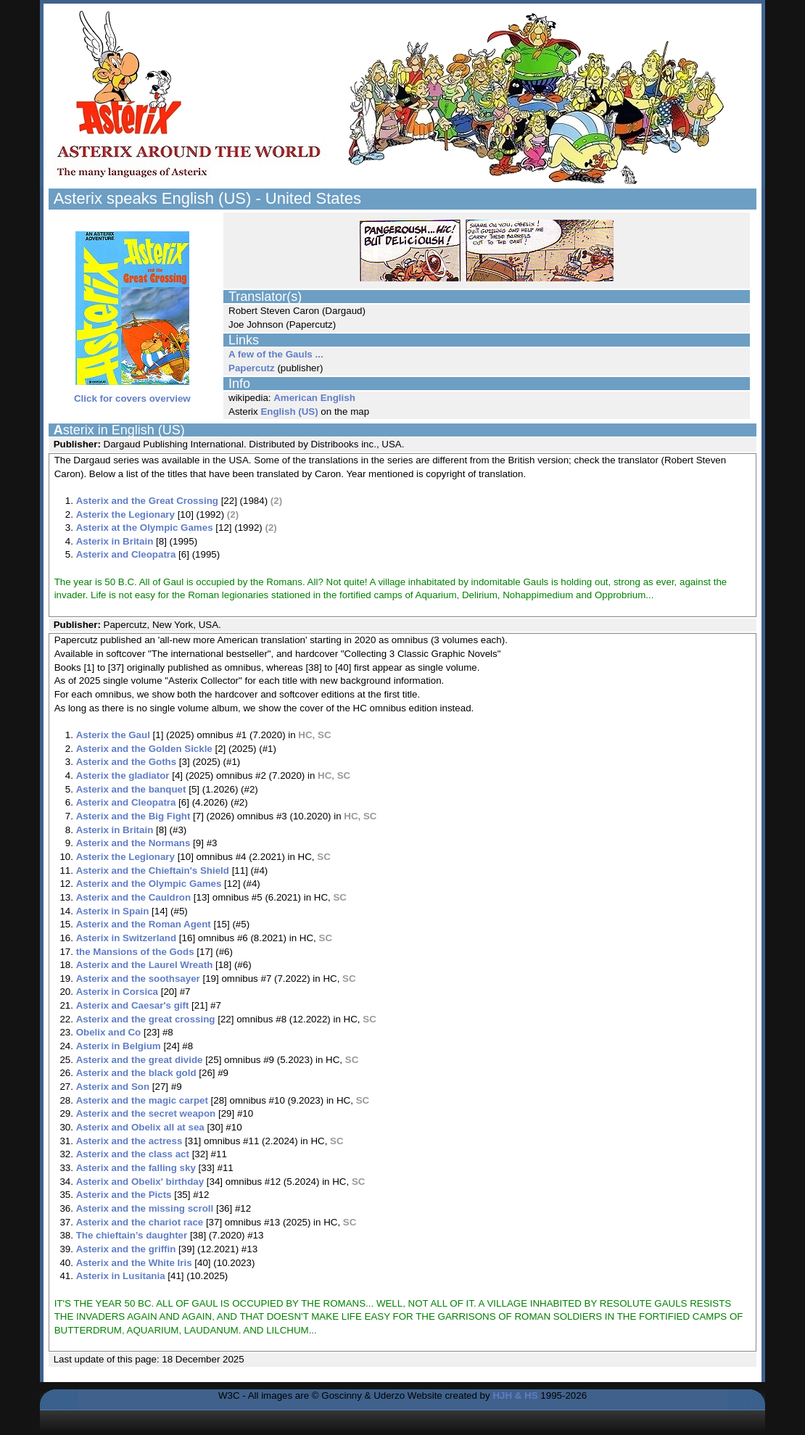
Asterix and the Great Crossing (147, 500)
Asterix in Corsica (117, 991)
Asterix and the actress (129, 1141)
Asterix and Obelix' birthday (140, 1181)
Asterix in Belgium (118, 1046)
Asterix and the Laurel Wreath (144, 964)
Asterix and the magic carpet (142, 1100)
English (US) (289, 411)
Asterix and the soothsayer (138, 978)
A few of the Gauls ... (275, 354)
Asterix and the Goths (126, 761)
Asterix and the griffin (126, 1249)
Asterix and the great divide (139, 1059)
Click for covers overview (132, 394)
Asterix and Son (112, 1086)
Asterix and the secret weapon (146, 1113)
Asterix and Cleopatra (126, 554)
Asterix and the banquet (131, 789)
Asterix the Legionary (125, 514)
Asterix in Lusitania (120, 1275)
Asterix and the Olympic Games (149, 883)
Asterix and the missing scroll (145, 1208)
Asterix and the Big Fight (133, 816)
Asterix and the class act (132, 1154)
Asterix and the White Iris (134, 1262)
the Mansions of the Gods (135, 951)
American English (314, 397)
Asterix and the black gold (136, 1072)
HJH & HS (514, 1395)
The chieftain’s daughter (132, 1235)
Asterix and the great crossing (145, 1019)
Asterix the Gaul (113, 734)
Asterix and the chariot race (140, 1222)
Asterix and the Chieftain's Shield (152, 870)
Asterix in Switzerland (126, 937)
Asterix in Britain (115, 541)
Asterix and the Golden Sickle (144, 748)
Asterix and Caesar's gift (132, 1005)
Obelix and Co (108, 1032)
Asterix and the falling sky (136, 1167)
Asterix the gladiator (123, 775)
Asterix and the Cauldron (133, 897)
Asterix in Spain (112, 911)
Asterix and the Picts (124, 1194)
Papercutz (251, 368)
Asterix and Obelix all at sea (140, 1127)
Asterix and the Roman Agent (143, 924)
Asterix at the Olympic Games (144, 527)
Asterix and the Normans (133, 843)
